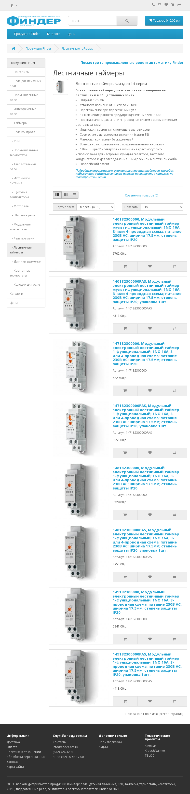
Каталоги (53, 34)
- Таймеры (18, 123)
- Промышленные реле (24, 97)
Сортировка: (64, 207)
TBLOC (149, 755)
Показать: (131, 207)
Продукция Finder (27, 34)
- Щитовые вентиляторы (19, 194)
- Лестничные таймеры (21, 249)
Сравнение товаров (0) (141, 195)
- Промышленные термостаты (24, 152)
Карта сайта (15, 767)
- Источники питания (20, 180)
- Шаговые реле (22, 215)
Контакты (59, 742)
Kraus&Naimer (155, 751)
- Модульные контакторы (20, 226)
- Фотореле (19, 206)
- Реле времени (22, 238)
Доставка (13, 742)
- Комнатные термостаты (20, 273)
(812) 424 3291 (63, 752)
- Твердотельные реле (23, 166)
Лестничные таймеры (78, 48)
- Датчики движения (25, 261)
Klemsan (151, 746)
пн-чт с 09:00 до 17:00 (68, 757)
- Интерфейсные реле (23, 111)
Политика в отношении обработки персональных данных (26, 757)
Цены (72, 34)
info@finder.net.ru (65, 747)
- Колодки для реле (25, 284)
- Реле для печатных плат (25, 83)
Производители (110, 742)
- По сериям (19, 72)
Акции (103, 747)
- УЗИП (16, 141)
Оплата (12, 747)
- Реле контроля (22, 132)
